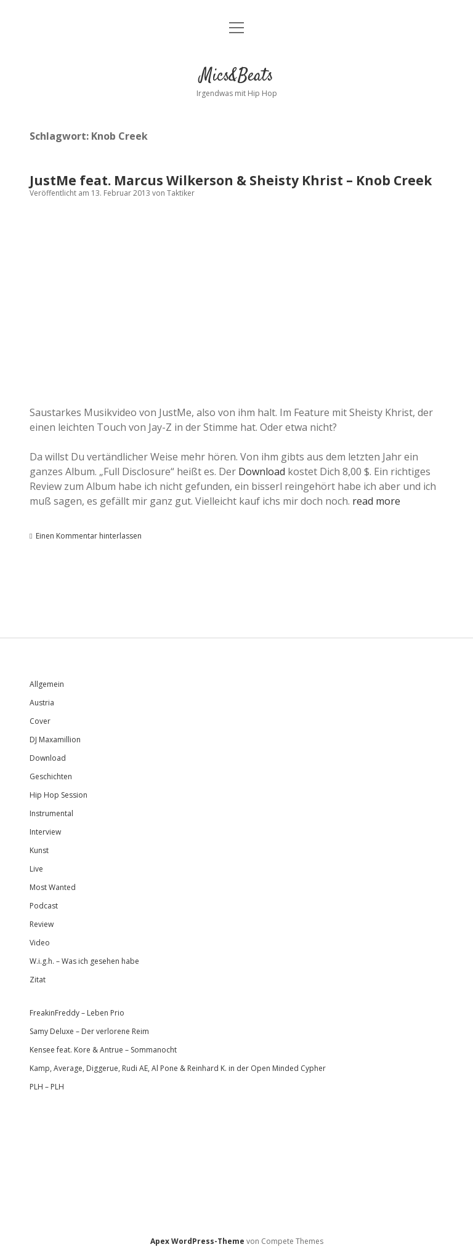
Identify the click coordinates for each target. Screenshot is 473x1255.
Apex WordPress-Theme (197, 1241)
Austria (42, 702)
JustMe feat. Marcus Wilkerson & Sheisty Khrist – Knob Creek (231, 180)
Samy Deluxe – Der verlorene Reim (89, 1031)
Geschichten (51, 776)
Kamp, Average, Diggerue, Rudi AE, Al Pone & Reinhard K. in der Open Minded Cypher (178, 1068)
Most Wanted (53, 887)
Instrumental (51, 813)
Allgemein (47, 684)
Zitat (38, 979)
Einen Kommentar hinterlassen (89, 536)
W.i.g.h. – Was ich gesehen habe (84, 961)
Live (36, 869)
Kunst (39, 850)
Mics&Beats (236, 76)
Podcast (44, 905)
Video (40, 942)
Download (261, 471)
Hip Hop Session (58, 795)
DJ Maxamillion (55, 739)
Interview (45, 832)
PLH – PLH (47, 1086)
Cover (40, 721)
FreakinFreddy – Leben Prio (77, 1013)
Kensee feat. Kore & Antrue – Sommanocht (103, 1049)
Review (42, 924)
